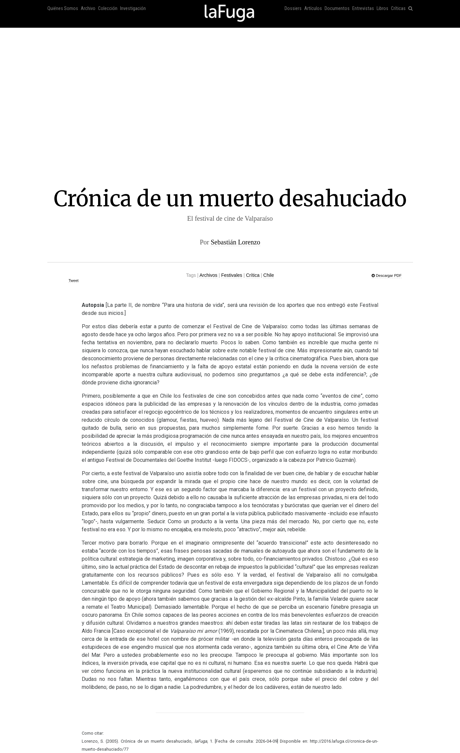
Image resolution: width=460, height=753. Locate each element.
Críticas (398, 8)
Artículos (313, 8)
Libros (382, 8)
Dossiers (293, 8)
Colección (107, 8)
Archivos (208, 275)
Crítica (252, 275)
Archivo (88, 8)
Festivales (231, 275)
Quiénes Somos (62, 8)
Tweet (73, 280)
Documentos (337, 8)
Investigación (133, 8)
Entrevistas (363, 8)
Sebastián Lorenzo (235, 242)
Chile (268, 275)
